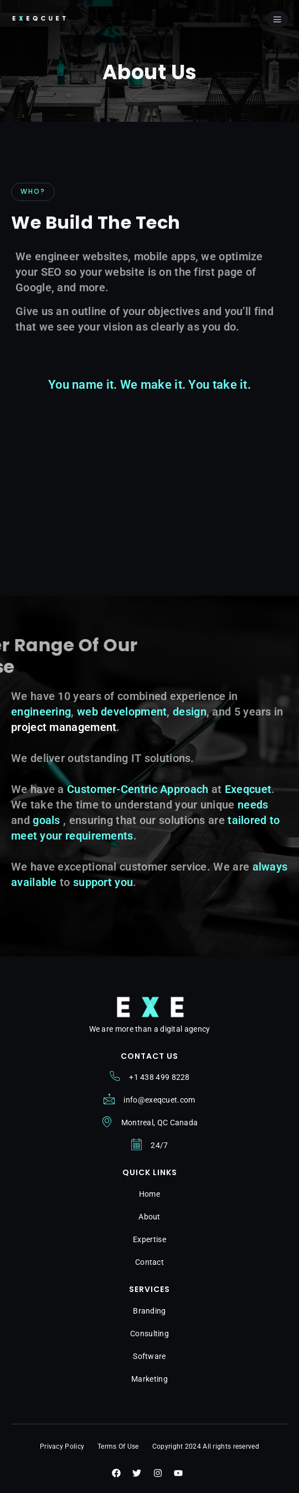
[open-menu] (277, 19)
